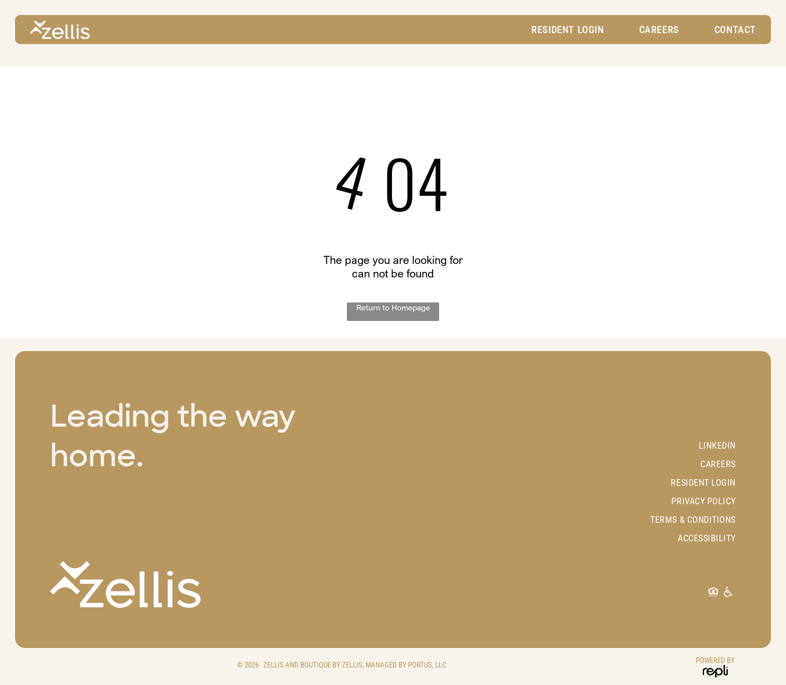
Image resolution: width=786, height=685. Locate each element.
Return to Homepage (393, 307)
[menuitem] (567, 30)
